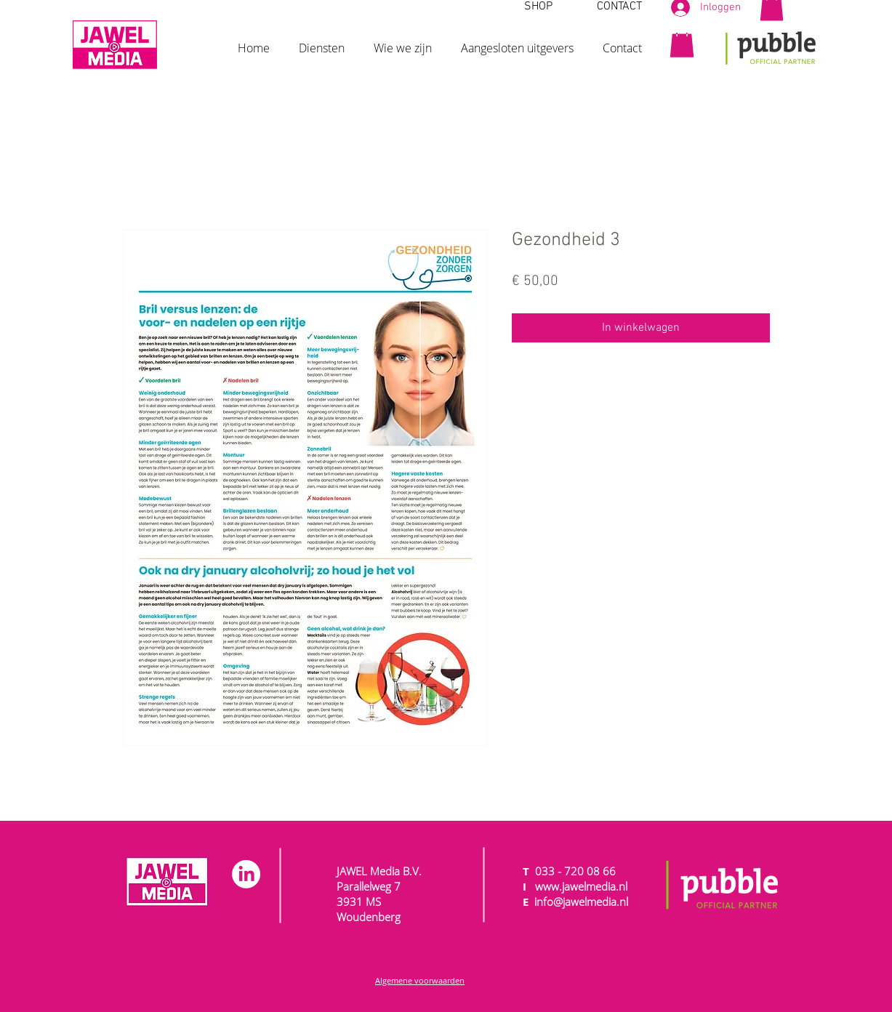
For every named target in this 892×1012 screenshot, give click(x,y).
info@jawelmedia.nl (581, 901)
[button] (321, 41)
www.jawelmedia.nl (581, 886)
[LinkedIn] (246, 874)
